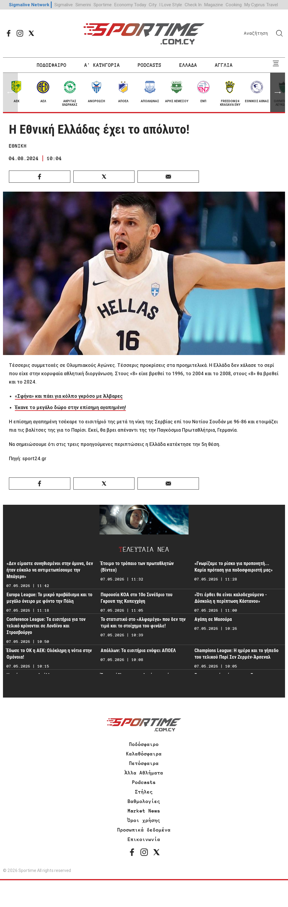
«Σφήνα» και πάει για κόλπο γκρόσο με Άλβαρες (69, 396)
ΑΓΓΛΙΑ (224, 65)
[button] (277, 92)
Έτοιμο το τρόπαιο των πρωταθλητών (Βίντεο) (137, 567)
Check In (193, 4)
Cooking (234, 4)
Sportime (103, 4)
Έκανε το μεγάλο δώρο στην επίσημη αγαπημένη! (70, 407)
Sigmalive (63, 4)
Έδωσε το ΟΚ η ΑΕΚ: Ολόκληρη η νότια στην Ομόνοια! (49, 654)
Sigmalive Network (29, 4)
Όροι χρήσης (144, 820)
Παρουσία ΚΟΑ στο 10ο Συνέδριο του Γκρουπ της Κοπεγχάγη (137, 598)
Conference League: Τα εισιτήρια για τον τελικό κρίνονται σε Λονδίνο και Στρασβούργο (46, 625)
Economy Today (130, 4)
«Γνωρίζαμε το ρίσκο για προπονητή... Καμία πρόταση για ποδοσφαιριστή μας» (233, 567)
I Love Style (170, 4)
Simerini (83, 4)
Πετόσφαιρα (144, 763)
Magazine (213, 4)
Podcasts (144, 782)
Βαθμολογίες (144, 801)
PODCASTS (150, 65)
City (152, 4)
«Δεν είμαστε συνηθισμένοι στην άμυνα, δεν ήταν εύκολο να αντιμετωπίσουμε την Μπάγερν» (50, 570)
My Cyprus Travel (261, 4)
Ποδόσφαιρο (144, 744)
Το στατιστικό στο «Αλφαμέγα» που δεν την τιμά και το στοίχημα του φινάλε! (143, 622)
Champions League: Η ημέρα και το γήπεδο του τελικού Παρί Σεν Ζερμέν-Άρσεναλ (236, 654)
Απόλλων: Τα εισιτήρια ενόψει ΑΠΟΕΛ (138, 650)
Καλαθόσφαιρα (144, 754)
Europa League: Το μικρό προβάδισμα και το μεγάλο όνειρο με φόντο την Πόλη (49, 598)
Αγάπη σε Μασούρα (213, 619)
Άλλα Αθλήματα (144, 773)
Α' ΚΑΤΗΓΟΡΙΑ (102, 65)
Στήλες (144, 792)
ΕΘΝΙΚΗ (18, 146)
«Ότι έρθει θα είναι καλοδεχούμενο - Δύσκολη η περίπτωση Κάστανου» (230, 598)
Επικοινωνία (144, 839)
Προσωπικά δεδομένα (144, 830)
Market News (144, 811)
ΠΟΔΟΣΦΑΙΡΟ (52, 65)
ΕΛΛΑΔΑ (188, 65)
